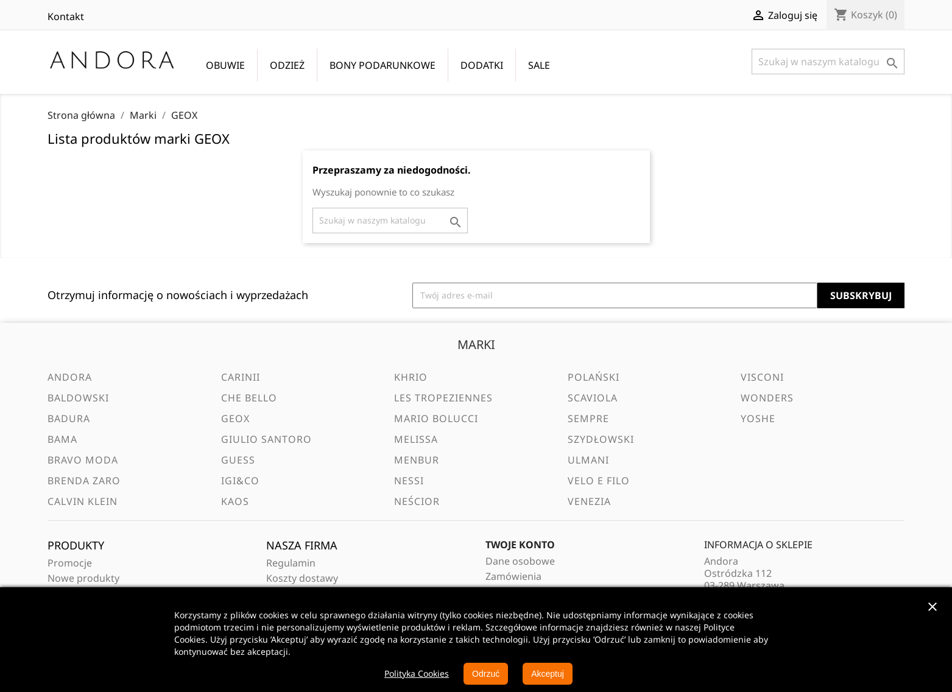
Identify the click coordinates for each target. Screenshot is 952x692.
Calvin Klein (83, 501)
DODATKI (481, 65)
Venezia (589, 501)
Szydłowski (601, 439)
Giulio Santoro (266, 439)
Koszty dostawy (302, 578)
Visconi (762, 377)
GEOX (235, 418)
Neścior (417, 501)
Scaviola (593, 397)
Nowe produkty (83, 578)
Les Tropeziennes (443, 397)
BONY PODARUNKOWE (382, 65)
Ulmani (588, 460)
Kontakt (66, 16)
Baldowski (78, 397)
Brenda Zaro (84, 480)
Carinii (240, 377)
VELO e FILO (599, 480)
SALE (539, 65)
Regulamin (291, 563)
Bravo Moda (83, 460)
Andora (70, 377)
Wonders (767, 397)
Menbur (416, 460)
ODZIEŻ (287, 65)
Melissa (416, 439)
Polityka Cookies (416, 673)
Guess (238, 460)
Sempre (588, 418)
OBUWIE (225, 65)
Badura (69, 418)
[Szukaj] (828, 61)
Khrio (411, 377)
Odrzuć (485, 674)
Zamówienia (513, 576)
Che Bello (249, 397)
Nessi (409, 480)
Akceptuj (547, 674)
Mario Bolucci (436, 418)
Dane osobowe (520, 561)
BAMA (62, 439)
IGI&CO (240, 480)
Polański (593, 377)
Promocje (70, 563)
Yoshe (758, 418)
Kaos (235, 501)
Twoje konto (520, 544)
